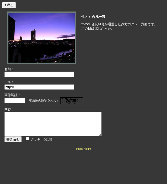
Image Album (83, 153)
